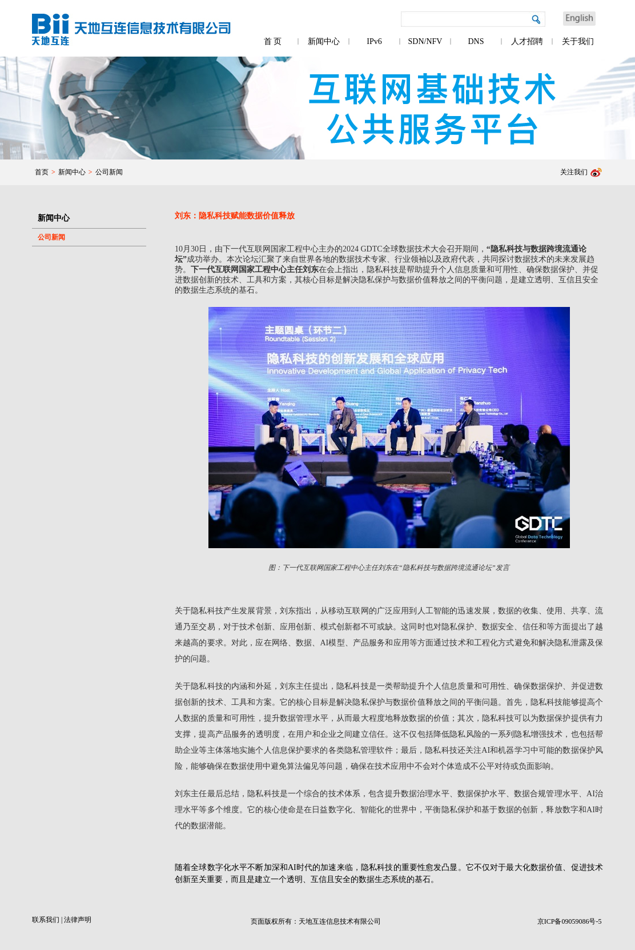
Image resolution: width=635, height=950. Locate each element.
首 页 (273, 41)
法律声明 (77, 920)
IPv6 (374, 41)
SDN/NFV (425, 41)
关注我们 (574, 172)
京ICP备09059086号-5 (569, 921)
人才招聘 (527, 41)
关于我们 (578, 41)
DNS (476, 41)
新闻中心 (324, 41)
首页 (42, 172)
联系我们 (45, 920)
